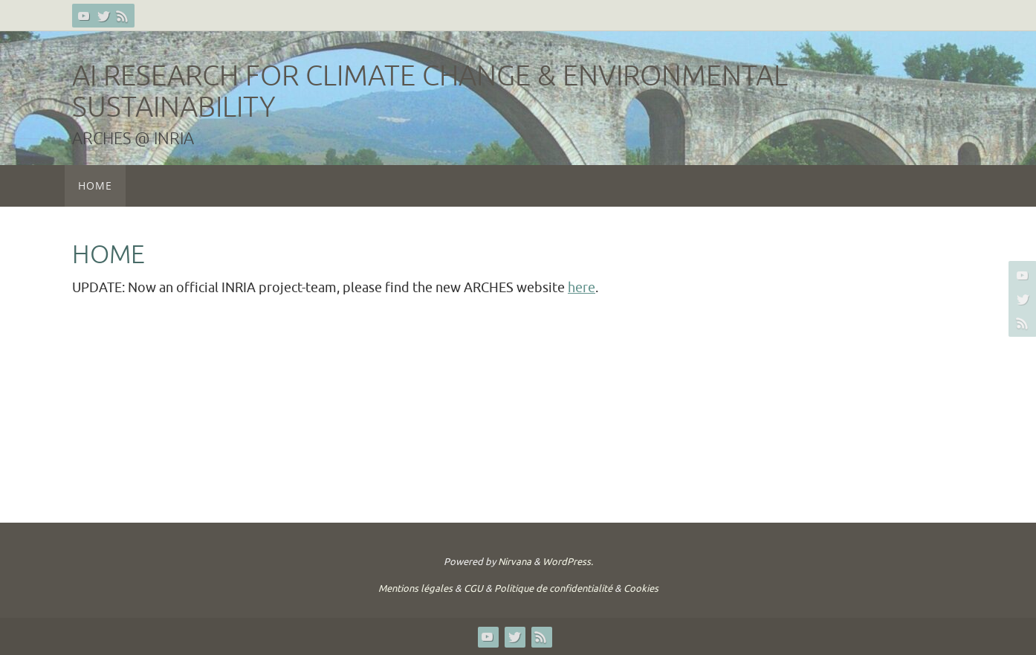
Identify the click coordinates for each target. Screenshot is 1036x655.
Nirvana (514, 561)
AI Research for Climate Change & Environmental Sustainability (430, 92)
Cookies (641, 588)
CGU (473, 588)
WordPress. (568, 561)
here (581, 288)
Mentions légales (415, 588)
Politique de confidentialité (553, 588)
